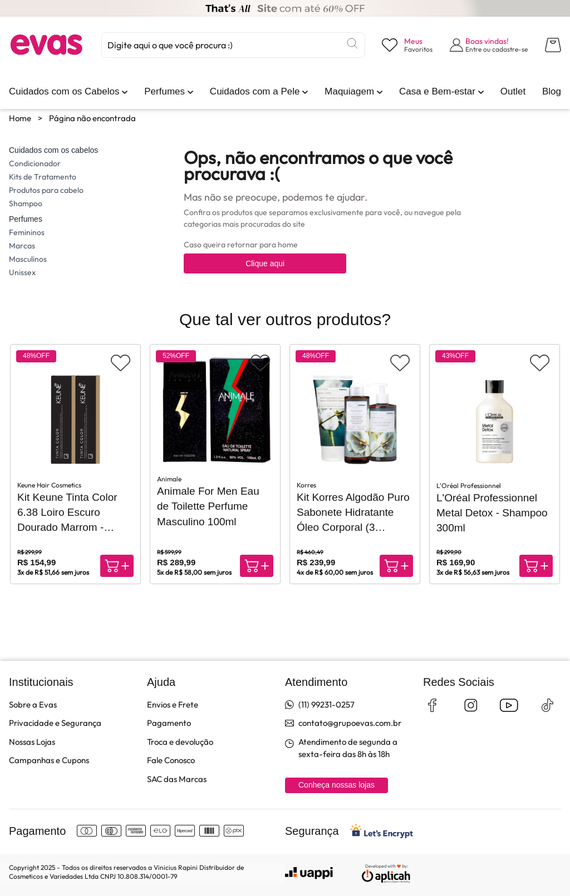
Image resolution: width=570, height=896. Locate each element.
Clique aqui (264, 263)
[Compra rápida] (117, 566)
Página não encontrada (92, 118)
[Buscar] (352, 43)
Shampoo (25, 203)
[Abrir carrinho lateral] (553, 45)
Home (20, 118)
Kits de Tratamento (42, 177)
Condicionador (35, 163)
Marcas (22, 246)
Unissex (22, 272)
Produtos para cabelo (46, 190)
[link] (64, 91)
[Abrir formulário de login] (489, 45)
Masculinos (28, 259)
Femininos (27, 232)
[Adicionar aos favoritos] (120, 363)
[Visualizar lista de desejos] (407, 45)
